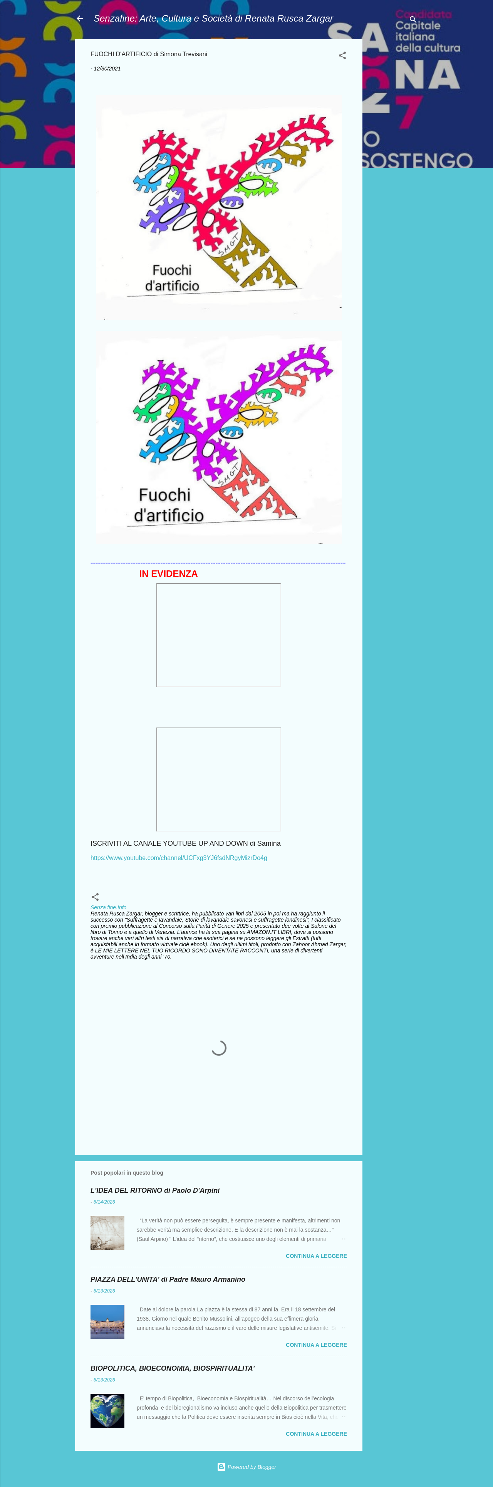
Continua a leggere (316, 1256)
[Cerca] (413, 21)
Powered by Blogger (246, 1467)
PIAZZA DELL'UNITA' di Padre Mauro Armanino (168, 1279)
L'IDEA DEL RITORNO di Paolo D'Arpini (155, 1190)
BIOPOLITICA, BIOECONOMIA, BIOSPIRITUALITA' (173, 1368)
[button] (342, 57)
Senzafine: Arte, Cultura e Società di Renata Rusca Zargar (213, 18)
